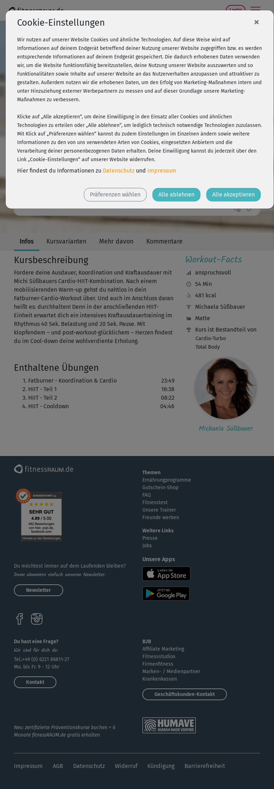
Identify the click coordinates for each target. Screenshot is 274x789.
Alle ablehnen (176, 194)
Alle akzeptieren (233, 194)
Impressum (161, 170)
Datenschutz (119, 170)
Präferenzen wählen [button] (115, 194)
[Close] (256, 21)
